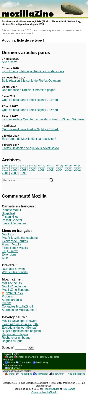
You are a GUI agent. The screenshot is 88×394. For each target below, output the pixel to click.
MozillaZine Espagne (16, 289)
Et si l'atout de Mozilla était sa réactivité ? (29, 138)
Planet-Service (51, 388)
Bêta (11, 356)
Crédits (6, 303)
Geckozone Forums (15, 241)
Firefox (11, 362)
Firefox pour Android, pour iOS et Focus (38, 356)
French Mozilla (11, 244)
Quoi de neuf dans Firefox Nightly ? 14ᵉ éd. (30, 109)
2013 (59, 166)
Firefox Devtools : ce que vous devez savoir (30, 148)
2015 (41, 166)
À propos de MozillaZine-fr (19, 309)
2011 (77, 166)
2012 (68, 166)
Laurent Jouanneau (14, 223)
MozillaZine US (12, 283)
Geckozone (14, 368)
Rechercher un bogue (16, 337)
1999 (23, 173)
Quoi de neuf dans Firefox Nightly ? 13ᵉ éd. (30, 129)
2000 (14, 173)
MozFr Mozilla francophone (20, 237)
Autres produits (12, 299)
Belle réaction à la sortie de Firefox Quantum (31, 80)
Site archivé (9, 62)
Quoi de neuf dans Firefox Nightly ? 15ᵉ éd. (30, 99)
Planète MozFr (11, 210)
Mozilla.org (9, 234)
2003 (68, 169)
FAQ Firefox (10, 251)
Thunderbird (25, 362)
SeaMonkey (42, 362)
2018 (14, 166)
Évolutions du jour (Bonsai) (19, 327)
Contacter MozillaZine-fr (44, 392)
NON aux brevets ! (14, 268)
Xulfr (5, 257)
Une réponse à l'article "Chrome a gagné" (29, 90)
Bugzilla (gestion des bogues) (21, 330)
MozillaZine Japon (14, 286)
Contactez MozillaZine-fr (18, 306)
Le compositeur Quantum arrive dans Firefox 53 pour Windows (43, 119)
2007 (32, 169)
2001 (5, 173)
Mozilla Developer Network (19, 320)
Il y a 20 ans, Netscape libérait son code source (33, 71)
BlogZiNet (8, 213)
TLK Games (69, 388)
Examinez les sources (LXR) (20, 324)
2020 (5, 166)
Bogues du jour (12, 341)
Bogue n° (8, 347)
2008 (23, 169)
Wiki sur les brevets (15, 272)
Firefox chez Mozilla (15, 247)
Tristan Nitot (10, 216)
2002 (77, 169)
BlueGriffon (58, 373)
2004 (59, 169)
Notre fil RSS (14, 293)
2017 (23, 166)
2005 (50, 169)
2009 (14, 169)
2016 (32, 166)
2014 (50, 166)
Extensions (9, 254)
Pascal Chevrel (12, 220)
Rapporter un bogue (15, 334)
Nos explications (76, 373)
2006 (41, 169)
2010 (5, 169)
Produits (7, 296)
